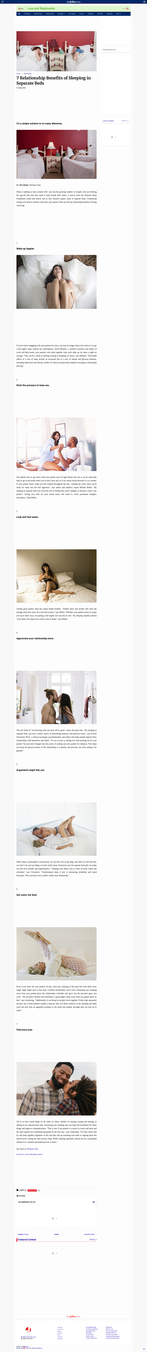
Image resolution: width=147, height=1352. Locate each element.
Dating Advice (50, 14)
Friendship (27, 14)
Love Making (72, 14)
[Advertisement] (56, 23)
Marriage (61, 14)
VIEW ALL (125, 121)
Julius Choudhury (36, 1348)
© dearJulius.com (28, 1337)
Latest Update (108, 121)
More (119, 14)
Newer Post (23, 1234)
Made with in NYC (22, 1348)
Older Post (89, 1234)
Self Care (100, 14)
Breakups (90, 14)
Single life (109, 14)
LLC (25, 1346)
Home (18, 73)
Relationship (28, 73)
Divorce (81, 14)
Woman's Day (32, 1149)
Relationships (38, 14)
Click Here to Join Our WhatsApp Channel (29, 1154)
